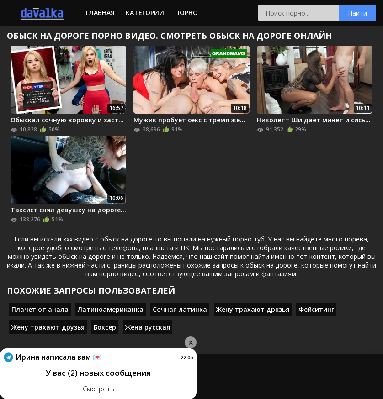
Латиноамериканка (111, 309)
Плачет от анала (40, 309)
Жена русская (147, 327)
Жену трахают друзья (48, 327)
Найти (357, 13)
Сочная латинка (180, 309)
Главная (100, 12)
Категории (145, 12)
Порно (186, 12)
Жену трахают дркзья (252, 309)
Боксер (105, 327)
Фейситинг (316, 309)
